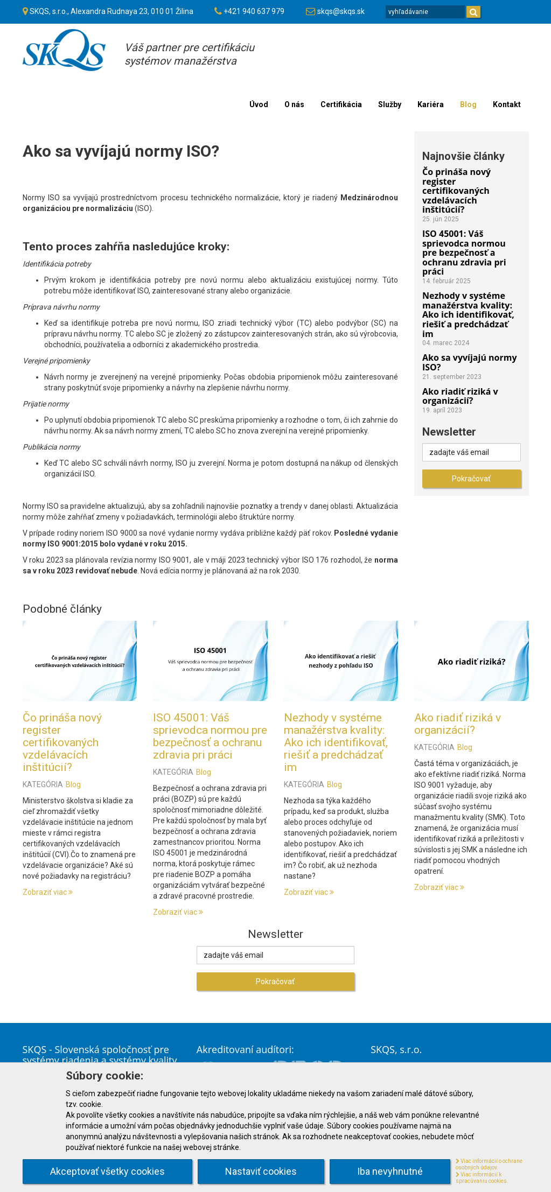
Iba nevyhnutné (390, 1171)
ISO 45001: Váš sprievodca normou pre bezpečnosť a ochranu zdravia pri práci (210, 736)
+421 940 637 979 (254, 11)
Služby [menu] (389, 104)
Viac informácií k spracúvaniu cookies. (482, 1178)
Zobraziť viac (48, 892)
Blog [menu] (468, 104)
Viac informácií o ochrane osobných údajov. (489, 1164)
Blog (73, 784)
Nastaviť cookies (261, 1171)
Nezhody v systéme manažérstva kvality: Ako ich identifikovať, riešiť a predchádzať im (336, 742)
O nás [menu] (294, 104)
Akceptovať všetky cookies (107, 1171)
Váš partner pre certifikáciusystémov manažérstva (189, 54)
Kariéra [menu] (430, 104)
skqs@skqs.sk (341, 11)
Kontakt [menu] (507, 104)
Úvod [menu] (258, 104)
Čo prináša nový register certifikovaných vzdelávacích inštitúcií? (62, 742)
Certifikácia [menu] (341, 104)
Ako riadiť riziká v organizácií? (457, 724)
